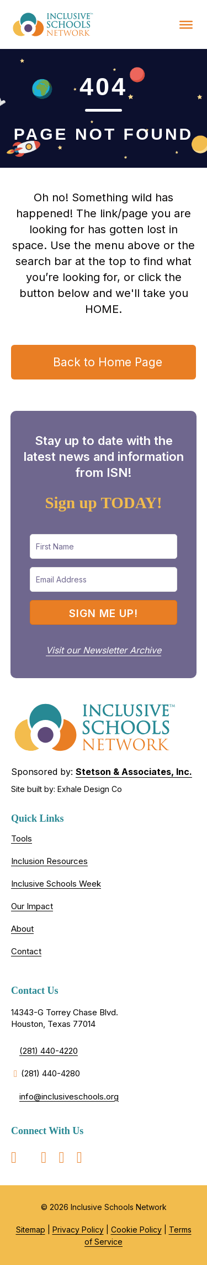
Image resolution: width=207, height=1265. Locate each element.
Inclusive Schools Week (56, 883)
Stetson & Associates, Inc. (134, 771)
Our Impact (32, 906)
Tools (21, 838)
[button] (104, 612)
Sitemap (30, 1229)
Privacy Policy (78, 1229)
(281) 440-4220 (48, 1051)
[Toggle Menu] (186, 24)
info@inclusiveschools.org (69, 1096)
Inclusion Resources (49, 861)
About (22, 928)
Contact (26, 951)
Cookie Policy (136, 1229)
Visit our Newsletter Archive (103, 650)
